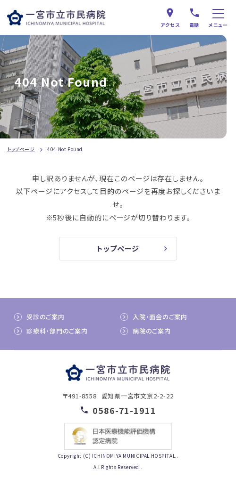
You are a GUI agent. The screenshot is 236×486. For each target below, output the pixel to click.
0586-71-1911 (124, 409)
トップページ (21, 149)
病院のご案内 (152, 330)
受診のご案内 (45, 316)
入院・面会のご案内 (160, 316)
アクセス (170, 24)
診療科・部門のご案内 (57, 330)
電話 (194, 24)
